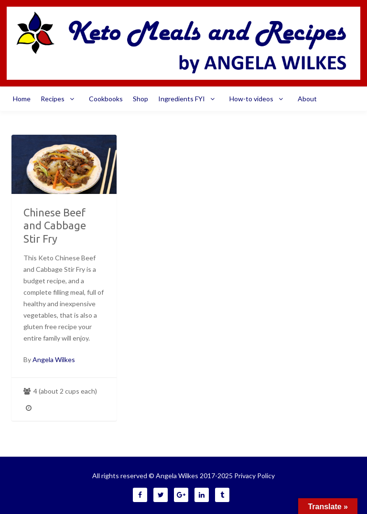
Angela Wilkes (53, 359)
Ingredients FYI (188, 99)
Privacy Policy (254, 475)
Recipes (60, 99)
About (307, 99)
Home (22, 99)
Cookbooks (106, 99)
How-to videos (258, 99)
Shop (140, 99)
